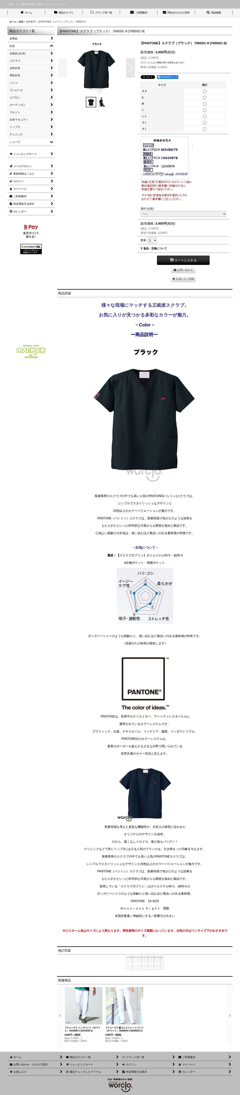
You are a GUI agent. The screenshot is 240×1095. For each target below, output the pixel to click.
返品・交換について (154, 248)
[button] (213, 13)
